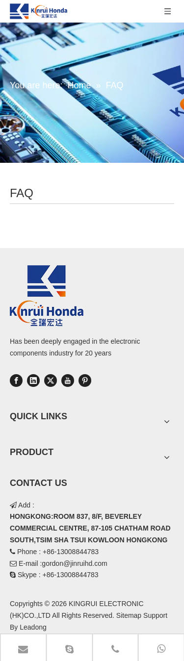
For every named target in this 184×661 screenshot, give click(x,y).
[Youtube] (67, 380)
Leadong (33, 627)
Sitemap (128, 615)
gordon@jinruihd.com (74, 563)
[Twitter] (50, 380)
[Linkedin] (33, 380)
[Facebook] (16, 380)
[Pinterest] (85, 380)
